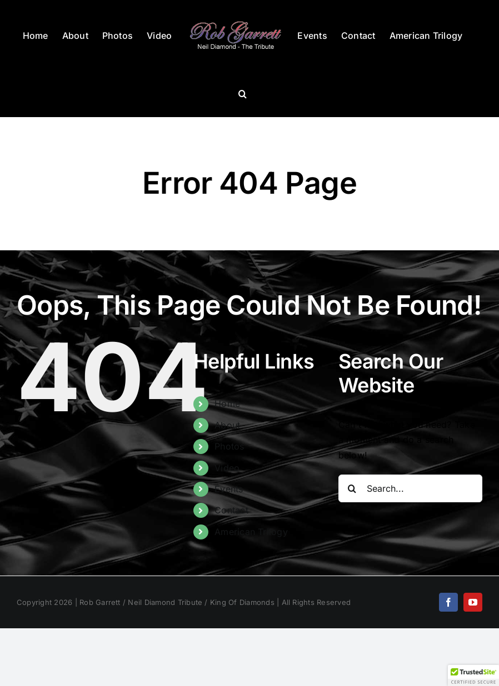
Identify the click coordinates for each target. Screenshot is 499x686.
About (227, 425)
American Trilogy (251, 531)
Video (226, 467)
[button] (242, 93)
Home (227, 403)
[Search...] (410, 488)
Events (228, 489)
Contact (231, 510)
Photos (229, 446)
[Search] (352, 488)
